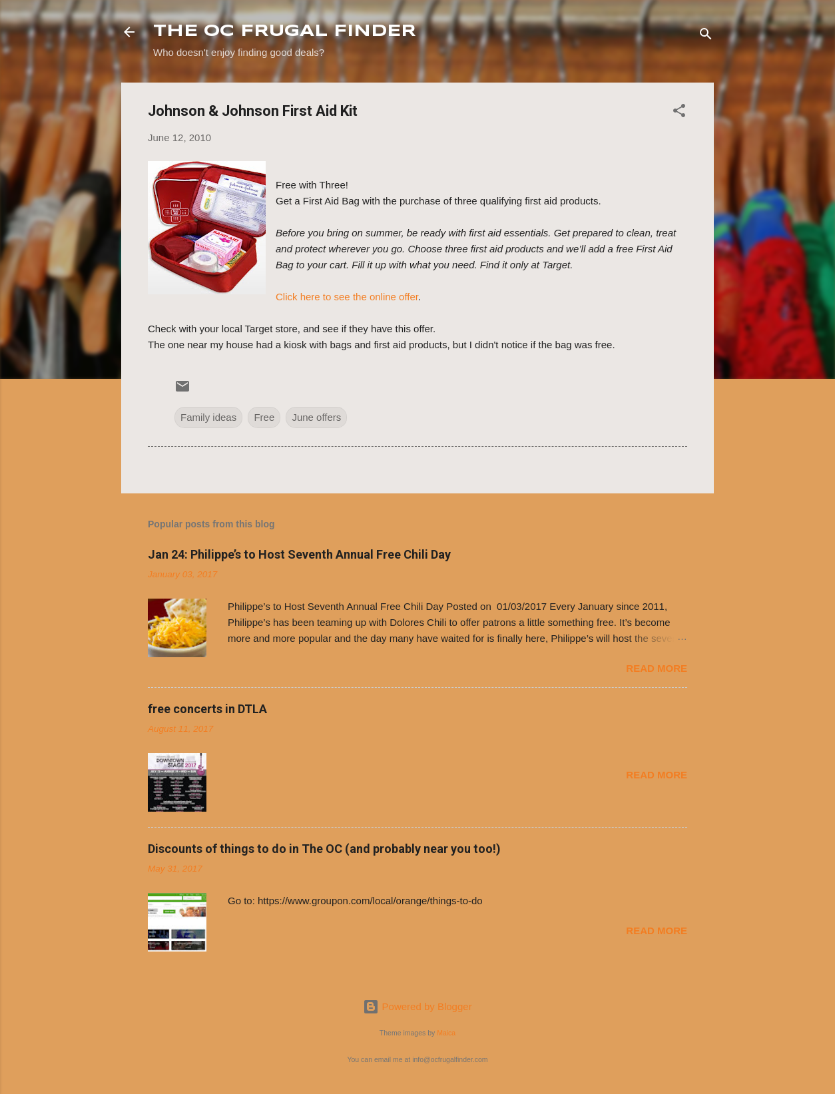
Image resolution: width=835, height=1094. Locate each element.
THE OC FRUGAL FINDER (284, 31)
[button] (679, 113)
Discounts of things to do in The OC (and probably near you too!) (324, 849)
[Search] (706, 36)
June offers (316, 417)
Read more (656, 668)
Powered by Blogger (417, 1006)
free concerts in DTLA (207, 709)
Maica (446, 1033)
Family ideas (208, 417)
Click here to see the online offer (347, 296)
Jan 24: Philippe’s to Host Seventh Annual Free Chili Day (299, 554)
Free (264, 417)
